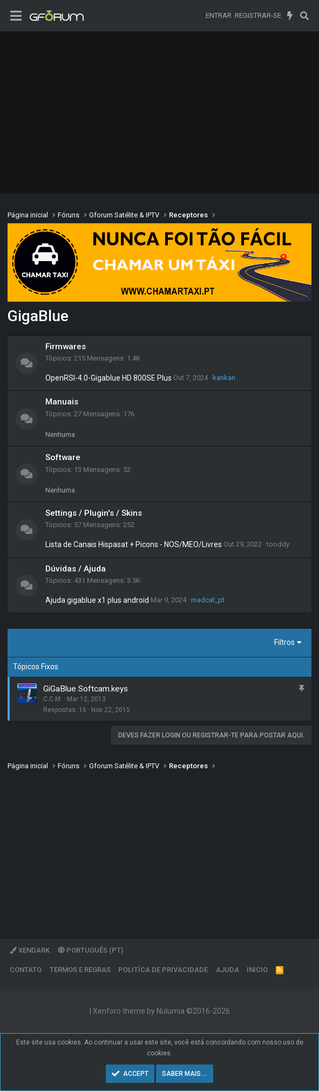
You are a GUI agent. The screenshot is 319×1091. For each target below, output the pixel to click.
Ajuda (227, 970)
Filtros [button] (284, 642)
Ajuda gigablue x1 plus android (97, 600)
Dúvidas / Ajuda (75, 569)
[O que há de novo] (290, 15)
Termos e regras (80, 970)
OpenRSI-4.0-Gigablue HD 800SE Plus (108, 378)
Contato (26, 970)
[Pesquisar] (304, 15)
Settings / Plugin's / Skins (93, 513)
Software (62, 457)
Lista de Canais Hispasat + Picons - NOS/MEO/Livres (133, 544)
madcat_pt (208, 600)
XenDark (30, 950)
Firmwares (65, 346)
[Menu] (16, 16)
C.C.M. (52, 699)
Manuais (61, 402)
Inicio (257, 970)
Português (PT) (90, 950)
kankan (224, 378)
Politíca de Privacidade (163, 970)
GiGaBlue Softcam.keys (85, 689)
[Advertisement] (159, 112)
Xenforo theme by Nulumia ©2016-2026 (161, 1011)
